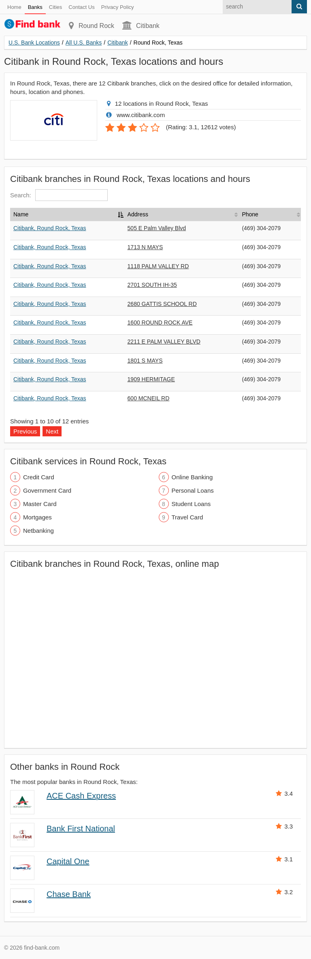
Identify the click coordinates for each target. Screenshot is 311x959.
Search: (59, 195)
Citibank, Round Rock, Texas (49, 228)
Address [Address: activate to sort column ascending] (138, 214)
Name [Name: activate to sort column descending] (20, 214)
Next (52, 431)
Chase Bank (69, 894)
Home (14, 7)
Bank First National (81, 828)
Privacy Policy (117, 7)
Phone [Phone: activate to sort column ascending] (250, 214)
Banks (35, 7)
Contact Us (81, 7)
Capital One (68, 861)
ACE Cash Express (81, 795)
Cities (55, 7)
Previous (25, 431)
